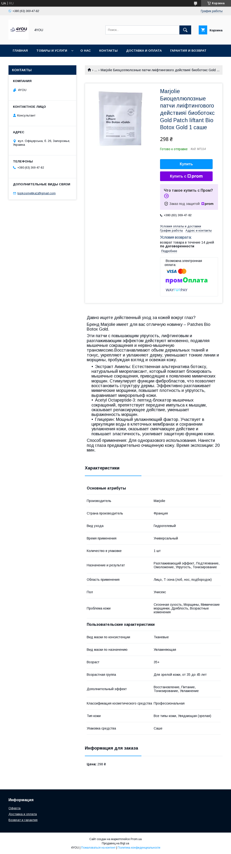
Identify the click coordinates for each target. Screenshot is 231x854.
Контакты (108, 50)
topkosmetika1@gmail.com (36, 193)
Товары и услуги (51, 50)
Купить (186, 164)
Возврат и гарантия (22, 820)
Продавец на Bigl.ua (115, 843)
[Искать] (185, 29)
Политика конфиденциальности (139, 847)
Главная (20, 50)
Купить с (186, 176)
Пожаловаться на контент (98, 847)
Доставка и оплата (144, 50)
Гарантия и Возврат (188, 50)
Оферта (14, 808)
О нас (85, 50)
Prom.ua (136, 839)
